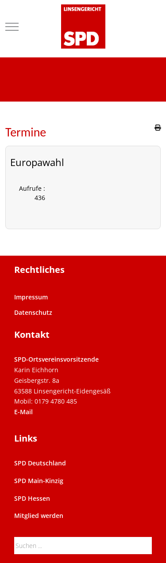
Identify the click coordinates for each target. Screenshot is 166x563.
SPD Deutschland (40, 463)
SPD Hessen (32, 498)
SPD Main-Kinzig (38, 480)
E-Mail (23, 412)
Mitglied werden (38, 515)
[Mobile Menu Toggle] (12, 26)
